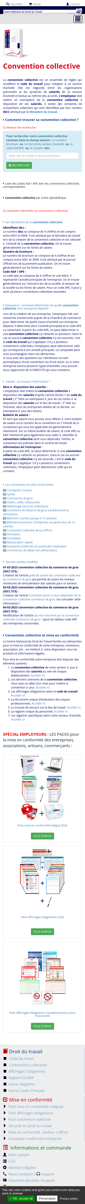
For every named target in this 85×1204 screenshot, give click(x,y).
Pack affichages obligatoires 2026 (42, 917)
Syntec (9, 494)
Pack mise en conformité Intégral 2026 (42, 825)
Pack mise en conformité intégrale (33, 1106)
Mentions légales (19, 1167)
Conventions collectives (25, 1064)
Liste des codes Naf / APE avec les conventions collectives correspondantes (41, 185)
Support (45, 1174)
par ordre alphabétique (35, 198)
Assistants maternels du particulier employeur (35, 546)
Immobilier (12, 538)
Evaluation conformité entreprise (32, 1138)
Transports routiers (17, 490)
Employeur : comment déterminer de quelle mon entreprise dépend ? (40, 306)
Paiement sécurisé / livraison (29, 1180)
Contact (73, 4)
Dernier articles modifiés (21, 562)
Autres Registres (19, 1084)
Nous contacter (18, 1174)
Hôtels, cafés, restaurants (21, 502)
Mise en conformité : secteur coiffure (35, 1132)
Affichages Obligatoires (24, 1071)
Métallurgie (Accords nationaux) (25, 506)
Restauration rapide (18, 542)
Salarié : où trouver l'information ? (27, 381)
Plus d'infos (43, 836)
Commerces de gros (18, 498)
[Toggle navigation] (77, 19)
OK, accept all (21, 1198)
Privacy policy (69, 1198)
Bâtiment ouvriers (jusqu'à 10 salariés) (29, 518)
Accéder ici (38, 675)
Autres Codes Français (24, 1090)
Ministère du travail (43, 112)
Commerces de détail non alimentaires (30, 550)
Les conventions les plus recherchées (29, 484)
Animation (11, 534)
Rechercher (19, 165)
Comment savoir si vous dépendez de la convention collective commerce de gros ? (41, 597)
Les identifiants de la (33, 222)
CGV (9, 1161)
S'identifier (14, 4)
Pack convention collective (27, 1119)
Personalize (47, 1198)
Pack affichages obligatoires (28, 1113)
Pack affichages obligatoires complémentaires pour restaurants (42, 1014)
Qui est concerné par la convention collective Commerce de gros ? (41, 617)
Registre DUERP (18, 1077)
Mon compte (16, 1154)
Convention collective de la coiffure (27, 530)
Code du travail (18, 1058)
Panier (35, 4)
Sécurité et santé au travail (27, 1125)
